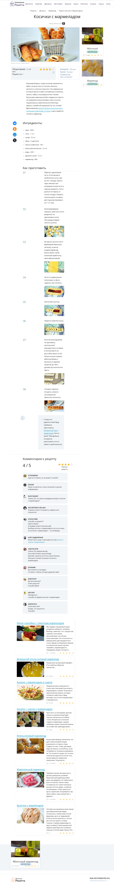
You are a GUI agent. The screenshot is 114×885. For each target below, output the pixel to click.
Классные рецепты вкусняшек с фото (17, 3)
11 (53, 72)
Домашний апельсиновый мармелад (38, 659)
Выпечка (29, 4)
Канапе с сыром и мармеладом (34, 709)
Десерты (48, 4)
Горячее (38, 4)
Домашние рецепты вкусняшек (18, 879)
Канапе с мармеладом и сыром (34, 682)
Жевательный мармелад (31, 769)
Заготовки (58, 4)
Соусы (101, 4)
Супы (108, 4)
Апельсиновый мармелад (31, 735)
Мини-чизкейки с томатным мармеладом (40, 623)
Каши (76, 4)
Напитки (84, 4)
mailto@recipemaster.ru (98, 881)
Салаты (93, 4)
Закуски (68, 4)
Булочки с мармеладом (30, 805)
